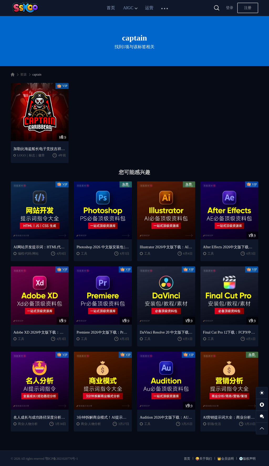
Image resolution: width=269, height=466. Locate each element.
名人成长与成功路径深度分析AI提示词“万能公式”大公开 (39, 417)
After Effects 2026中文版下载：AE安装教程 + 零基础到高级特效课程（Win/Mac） (229, 247)
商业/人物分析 (28, 424)
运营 (149, 8)
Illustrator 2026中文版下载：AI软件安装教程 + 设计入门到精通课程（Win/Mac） (166, 247)
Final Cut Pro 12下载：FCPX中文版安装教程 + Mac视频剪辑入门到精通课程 (229, 332)
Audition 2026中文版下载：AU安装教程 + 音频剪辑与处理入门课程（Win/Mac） (166, 417)
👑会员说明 (225, 458)
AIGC (128, 8)
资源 (23, 74)
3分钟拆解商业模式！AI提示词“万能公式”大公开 (102, 417)
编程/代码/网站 (28, 253)
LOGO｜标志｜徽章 (31, 155)
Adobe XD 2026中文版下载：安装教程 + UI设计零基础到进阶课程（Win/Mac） (39, 332)
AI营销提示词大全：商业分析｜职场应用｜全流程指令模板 (229, 417)
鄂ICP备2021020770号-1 (61, 458)
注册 (247, 8)
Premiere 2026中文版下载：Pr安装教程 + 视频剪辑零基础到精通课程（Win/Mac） (102, 332)
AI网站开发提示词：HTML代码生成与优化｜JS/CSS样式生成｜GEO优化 (39, 247)
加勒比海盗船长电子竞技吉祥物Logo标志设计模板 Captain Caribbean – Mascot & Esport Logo (39, 149)
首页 (111, 8)
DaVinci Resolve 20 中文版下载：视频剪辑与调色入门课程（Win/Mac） (166, 332)
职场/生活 (214, 424)
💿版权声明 (247, 458)
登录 (229, 8)
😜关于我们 (203, 458)
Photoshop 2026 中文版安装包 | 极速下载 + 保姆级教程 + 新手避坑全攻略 (102, 247)
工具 (84, 253)
